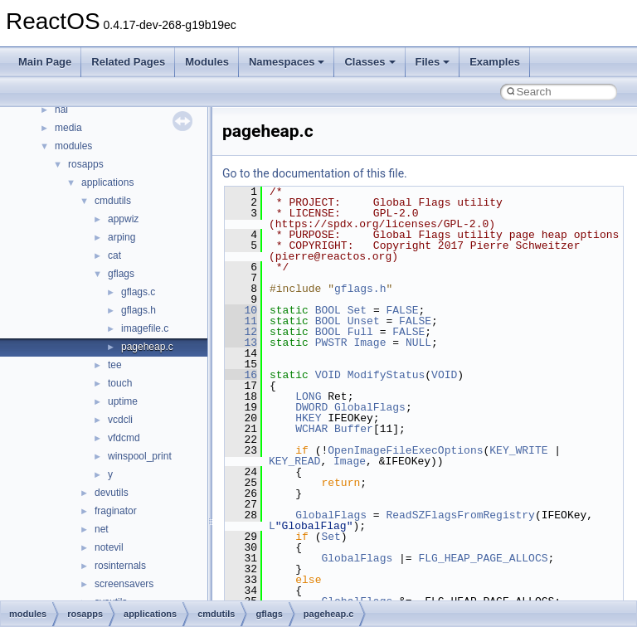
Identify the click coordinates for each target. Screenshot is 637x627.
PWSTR (331, 342)
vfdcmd (124, 438)
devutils (112, 492)
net (102, 529)
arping (121, 237)
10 (241, 310)
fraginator (116, 511)
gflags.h (138, 310)
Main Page (44, 62)
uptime (123, 401)
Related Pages (128, 62)
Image (369, 342)
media (68, 128)
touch (120, 383)
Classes (369, 62)
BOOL (328, 310)
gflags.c (138, 292)
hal (61, 109)
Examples (494, 62)
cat (114, 255)
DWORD (311, 407)
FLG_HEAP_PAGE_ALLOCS (482, 558)
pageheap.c (147, 346)
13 (241, 342)
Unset (364, 321)
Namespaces (287, 62)
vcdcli (120, 419)
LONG (308, 396)
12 (241, 331)
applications (107, 182)
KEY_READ (294, 461)
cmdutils (113, 201)
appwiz (123, 219)
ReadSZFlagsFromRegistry (460, 515)
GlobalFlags (370, 407)
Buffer (353, 428)
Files (433, 62)
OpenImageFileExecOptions (405, 450)
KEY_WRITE (518, 450)
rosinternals (120, 565)
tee (115, 365)
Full (360, 331)
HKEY (308, 418)
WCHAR (311, 428)
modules (73, 146)
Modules (207, 62)
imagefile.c (144, 328)
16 (241, 374)
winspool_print (140, 456)
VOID (328, 374)
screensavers (124, 584)
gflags (121, 273)
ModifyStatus (386, 374)
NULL (418, 342)
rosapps (86, 164)
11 (241, 321)
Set (357, 310)
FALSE (402, 310)
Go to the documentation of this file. (314, 173)
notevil (109, 547)
